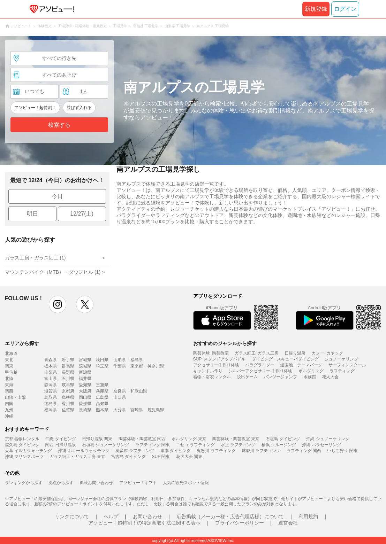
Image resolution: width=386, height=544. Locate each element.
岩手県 (68, 359)
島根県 (68, 397)
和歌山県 (138, 391)
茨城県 (85, 366)
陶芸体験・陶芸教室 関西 (142, 438)
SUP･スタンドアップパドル (219, 359)
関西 (9, 391)
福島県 (136, 359)
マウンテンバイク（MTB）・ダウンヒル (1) (53, 272)
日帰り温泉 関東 (97, 438)
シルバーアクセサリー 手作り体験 (260, 370)
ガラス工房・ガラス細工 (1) (35, 258)
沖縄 (9, 416)
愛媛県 (85, 403)
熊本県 (102, 409)
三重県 (102, 384)
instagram (57, 304)
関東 (9, 366)
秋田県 (102, 359)
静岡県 (50, 384)
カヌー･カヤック (327, 353)
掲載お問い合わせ (96, 482)
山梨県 (50, 372)
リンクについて (72, 516)
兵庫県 (102, 391)
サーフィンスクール (347, 365)
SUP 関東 (161, 456)
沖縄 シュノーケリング (327, 438)
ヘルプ (111, 516)
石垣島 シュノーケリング (105, 444)
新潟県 (85, 372)
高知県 (102, 403)
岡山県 (85, 397)
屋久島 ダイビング (22, 444)
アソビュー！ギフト (138, 482)
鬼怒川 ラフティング (216, 450)
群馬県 (68, 366)
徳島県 (50, 403)
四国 (9, 403)
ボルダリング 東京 (189, 438)
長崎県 (85, 409)
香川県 (68, 403)
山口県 (119, 397)
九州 (9, 409)
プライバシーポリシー (239, 523)
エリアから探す (22, 343)
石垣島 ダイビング (283, 438)
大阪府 (85, 391)
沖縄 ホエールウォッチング (83, 450)
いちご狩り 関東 (342, 450)
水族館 (309, 376)
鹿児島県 (155, 409)
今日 (57, 196)
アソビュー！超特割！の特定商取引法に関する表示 (144, 523)
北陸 (9, 378)
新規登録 (316, 9)
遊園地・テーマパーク (301, 365)
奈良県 (119, 391)
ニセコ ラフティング (195, 444)
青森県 (50, 359)
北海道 (11, 353)
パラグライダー (259, 365)
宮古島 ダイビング (128, 456)
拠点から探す (61, 482)
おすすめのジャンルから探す (225, 343)
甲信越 (11, 372)
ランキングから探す (24, 482)
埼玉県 (102, 366)
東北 (9, 359)
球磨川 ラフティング (261, 450)
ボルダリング (311, 370)
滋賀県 (50, 391)
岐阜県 (68, 384)
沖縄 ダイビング (60, 438)
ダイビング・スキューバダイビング (285, 359)
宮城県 (85, 359)
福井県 (85, 378)
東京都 (136, 366)
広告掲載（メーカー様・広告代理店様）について (230, 516)
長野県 (68, 372)
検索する (59, 125)
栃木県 (50, 366)
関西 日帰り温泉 (60, 444)
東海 (9, 384)
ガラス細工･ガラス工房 (257, 353)
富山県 (50, 378)
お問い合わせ (147, 516)
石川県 (68, 378)
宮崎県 (136, 409)
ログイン (345, 9)
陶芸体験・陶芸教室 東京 (235, 438)
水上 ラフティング (238, 444)
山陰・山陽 (15, 397)
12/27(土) (81, 214)
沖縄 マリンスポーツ (24, 456)
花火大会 (330, 376)
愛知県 (85, 384)
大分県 (119, 409)
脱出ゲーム (247, 376)
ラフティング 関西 (304, 450)
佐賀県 (68, 409)
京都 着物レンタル (22, 438)
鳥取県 (50, 397)
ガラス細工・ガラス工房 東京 (77, 456)
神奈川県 (155, 366)
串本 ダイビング (175, 450)
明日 (32, 214)
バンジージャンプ (280, 376)
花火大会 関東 (189, 456)
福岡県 (50, 409)
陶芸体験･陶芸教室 (211, 353)
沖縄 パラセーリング (321, 444)
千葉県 (119, 366)
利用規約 (308, 516)
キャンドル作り (207, 370)
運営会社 (288, 523)
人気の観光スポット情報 (186, 482)
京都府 (68, 391)
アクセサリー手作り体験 (216, 365)
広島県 (102, 397)
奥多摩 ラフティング (134, 450)
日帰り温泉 (295, 353)
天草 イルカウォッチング (28, 450)
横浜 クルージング (279, 444)
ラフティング (342, 370)
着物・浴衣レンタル (212, 376)
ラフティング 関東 (152, 444)
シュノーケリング (341, 359)
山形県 (119, 359)
